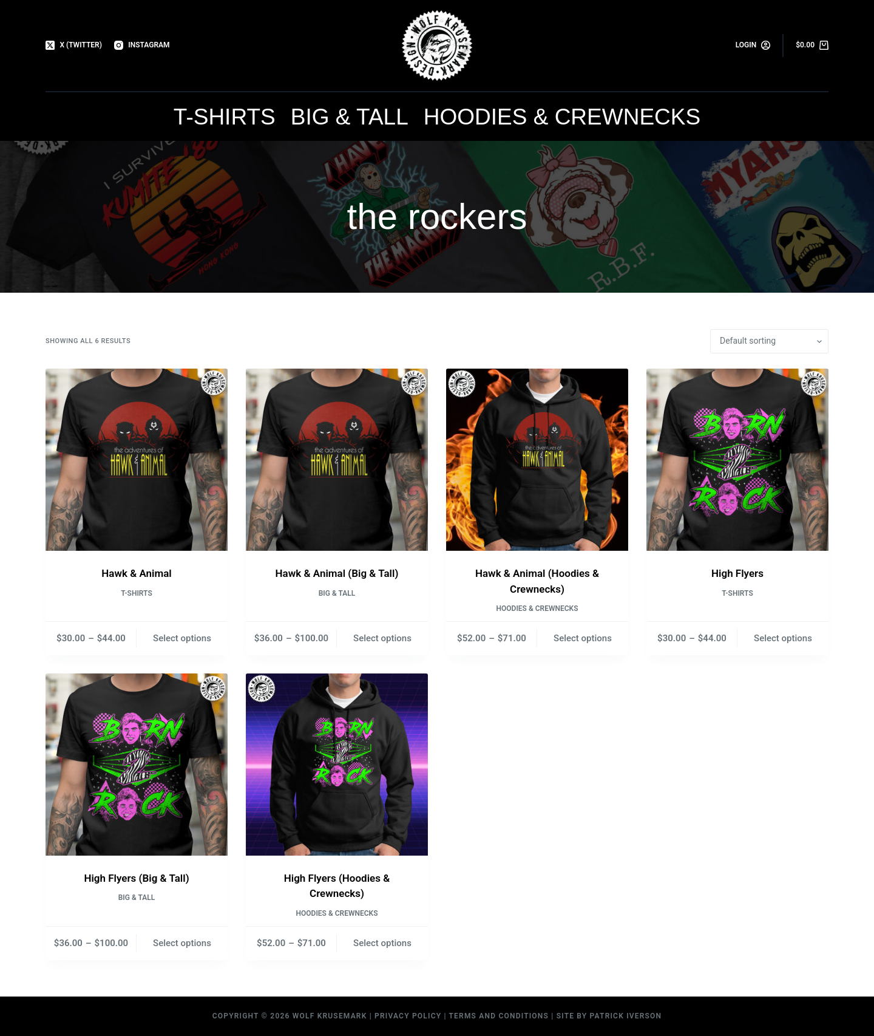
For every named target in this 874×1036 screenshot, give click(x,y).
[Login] (753, 45)
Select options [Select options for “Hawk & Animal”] (182, 638)
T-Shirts (225, 116)
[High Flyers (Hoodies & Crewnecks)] (337, 764)
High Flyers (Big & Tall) (136, 878)
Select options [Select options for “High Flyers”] (783, 638)
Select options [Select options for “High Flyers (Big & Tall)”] (182, 943)
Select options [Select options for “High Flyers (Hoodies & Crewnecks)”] (382, 943)
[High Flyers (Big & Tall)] (137, 764)
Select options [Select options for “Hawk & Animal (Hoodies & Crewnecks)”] (583, 638)
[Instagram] (142, 45)
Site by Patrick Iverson (609, 1016)
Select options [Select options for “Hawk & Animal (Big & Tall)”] (382, 638)
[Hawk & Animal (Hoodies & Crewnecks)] (537, 460)
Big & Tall (349, 116)
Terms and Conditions (499, 1016)
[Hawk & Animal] (137, 460)
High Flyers (737, 573)
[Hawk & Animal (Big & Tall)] (337, 460)
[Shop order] (769, 341)
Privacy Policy (407, 1016)
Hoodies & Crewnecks (562, 116)
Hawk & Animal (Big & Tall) (337, 573)
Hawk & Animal (136, 573)
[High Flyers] (737, 460)
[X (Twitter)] (74, 45)
